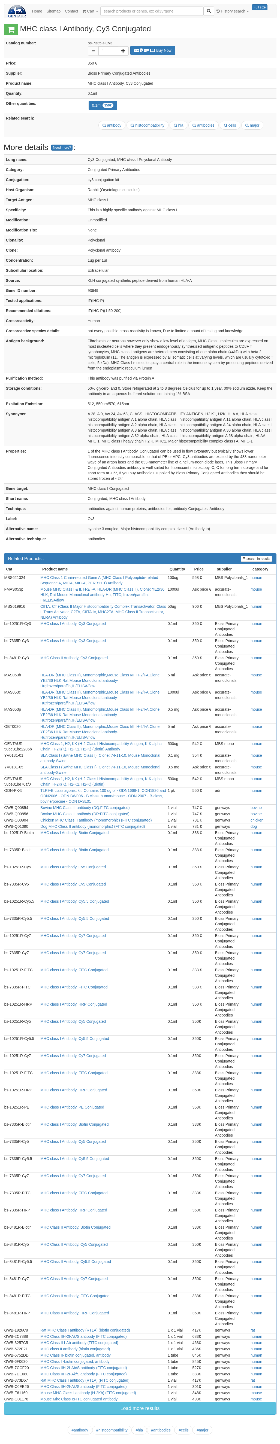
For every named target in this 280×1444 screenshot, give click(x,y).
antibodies (203, 125)
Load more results (139, 1408)
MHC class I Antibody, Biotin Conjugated (74, 833)
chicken (257, 820)
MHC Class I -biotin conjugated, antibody (75, 1361)
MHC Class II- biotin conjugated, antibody (75, 1355)
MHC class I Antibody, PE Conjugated (72, 1107)
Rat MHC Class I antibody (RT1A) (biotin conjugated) (85, 1330)
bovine (256, 807)
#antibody (80, 1430)
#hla (139, 1430)
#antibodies (161, 1430)
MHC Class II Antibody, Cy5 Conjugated (74, 1244)
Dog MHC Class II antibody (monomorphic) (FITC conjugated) (92, 826)
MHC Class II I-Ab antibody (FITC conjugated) (79, 1343)
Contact (71, 11)
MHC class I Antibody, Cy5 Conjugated (73, 867)
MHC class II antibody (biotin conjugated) (75, 1349)
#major (203, 1430)
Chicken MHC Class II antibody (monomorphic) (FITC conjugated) (96, 820)
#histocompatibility (111, 1430)
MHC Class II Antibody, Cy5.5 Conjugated (75, 1261)
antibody (112, 125)
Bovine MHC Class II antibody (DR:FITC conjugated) (85, 814)
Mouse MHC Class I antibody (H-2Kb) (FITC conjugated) (88, 1393)
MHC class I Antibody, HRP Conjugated (73, 1004)
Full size (260, 7)
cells (230, 125)
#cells (184, 1430)
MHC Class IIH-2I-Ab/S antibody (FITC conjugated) (83, 1368)
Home (37, 11)
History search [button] (232, 11)
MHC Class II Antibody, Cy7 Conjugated (74, 1279)
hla (178, 125)
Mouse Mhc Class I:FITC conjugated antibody (79, 1399)
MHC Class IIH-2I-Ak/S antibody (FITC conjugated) (83, 1336)
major (252, 125)
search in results (256, 559)
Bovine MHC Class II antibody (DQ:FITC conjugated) (85, 807)
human (256, 577)
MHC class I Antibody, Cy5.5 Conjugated (74, 901)
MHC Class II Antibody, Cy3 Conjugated (74, 658)
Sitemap (54, 11)
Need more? (62, 147)
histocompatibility (147, 125)
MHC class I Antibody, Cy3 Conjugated (73, 623)
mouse (256, 589)
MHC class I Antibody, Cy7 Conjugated (73, 935)
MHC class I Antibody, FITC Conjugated (73, 970)
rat (253, 1330)
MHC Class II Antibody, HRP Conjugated (74, 1313)
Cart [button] (90, 11)
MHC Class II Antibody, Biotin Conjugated (75, 1227)
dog (254, 826)
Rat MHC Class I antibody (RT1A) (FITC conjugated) (85, 1380)
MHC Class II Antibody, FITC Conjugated (74, 1296)
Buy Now (152, 50)
